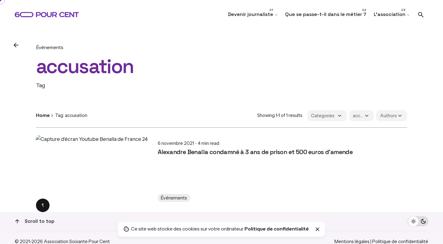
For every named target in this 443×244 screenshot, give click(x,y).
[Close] (317, 229)
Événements (49, 47)
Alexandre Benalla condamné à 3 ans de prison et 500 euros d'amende (133, 147)
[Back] (16, 45)
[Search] (420, 14)
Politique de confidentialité (277, 229)
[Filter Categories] (327, 115)
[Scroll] (17, 221)
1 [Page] (43, 205)
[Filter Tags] (361, 115)
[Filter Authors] (391, 115)
